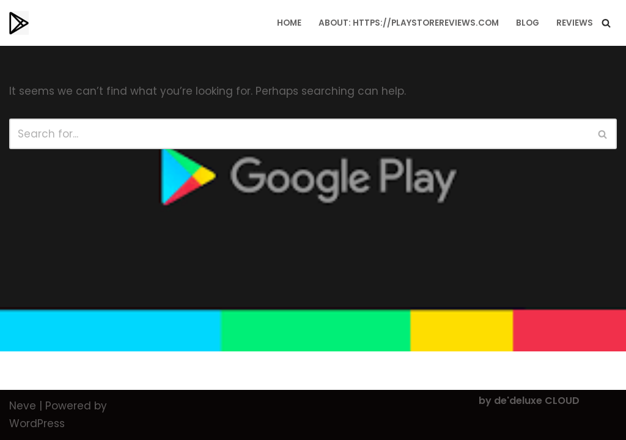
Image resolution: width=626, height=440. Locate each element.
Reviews (574, 23)
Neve (22, 405)
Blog (527, 23)
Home (289, 23)
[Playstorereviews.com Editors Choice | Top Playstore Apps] (19, 23)
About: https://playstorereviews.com (409, 23)
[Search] (606, 23)
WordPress (37, 423)
